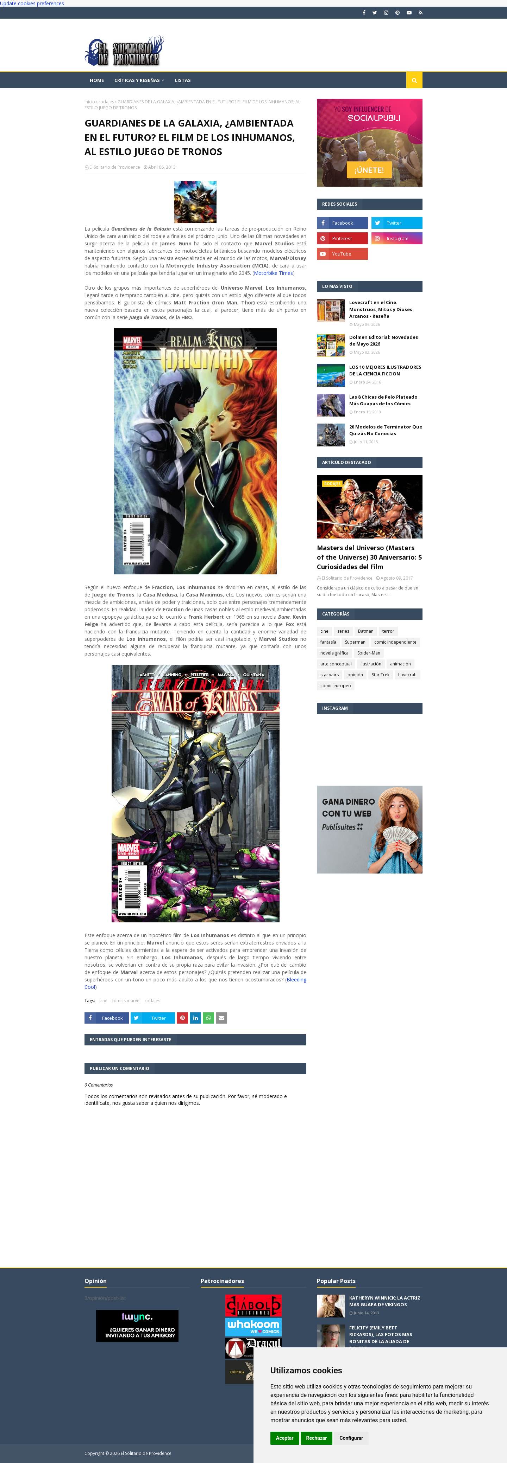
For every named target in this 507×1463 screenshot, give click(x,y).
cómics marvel (126, 1001)
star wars (329, 675)
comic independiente (395, 642)
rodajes (106, 102)
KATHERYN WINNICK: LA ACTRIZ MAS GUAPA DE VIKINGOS (384, 1301)
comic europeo (335, 686)
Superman (355, 642)
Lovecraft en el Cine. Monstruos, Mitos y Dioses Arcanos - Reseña (380, 309)
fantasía (328, 642)
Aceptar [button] (285, 1438)
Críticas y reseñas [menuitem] (137, 80)
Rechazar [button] (316, 1438)
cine (103, 1001)
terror (388, 631)
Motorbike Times (273, 273)
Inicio (89, 102)
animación (400, 664)
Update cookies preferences (32, 3)
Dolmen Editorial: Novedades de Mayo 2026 (383, 340)
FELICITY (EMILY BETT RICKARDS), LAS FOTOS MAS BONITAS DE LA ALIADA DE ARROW (380, 1338)
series (343, 631)
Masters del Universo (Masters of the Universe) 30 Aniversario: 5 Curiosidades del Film (369, 557)
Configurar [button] (351, 1438)
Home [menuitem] (97, 80)
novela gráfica (334, 653)
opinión (355, 675)
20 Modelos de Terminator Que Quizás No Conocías (385, 430)
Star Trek (380, 675)
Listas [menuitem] (183, 80)
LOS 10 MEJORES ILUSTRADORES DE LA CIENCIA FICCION (385, 370)
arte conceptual (336, 664)
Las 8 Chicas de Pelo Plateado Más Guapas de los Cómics (383, 400)
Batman (366, 631)
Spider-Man (368, 653)
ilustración (371, 664)
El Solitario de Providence (114, 167)
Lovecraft (407, 675)
